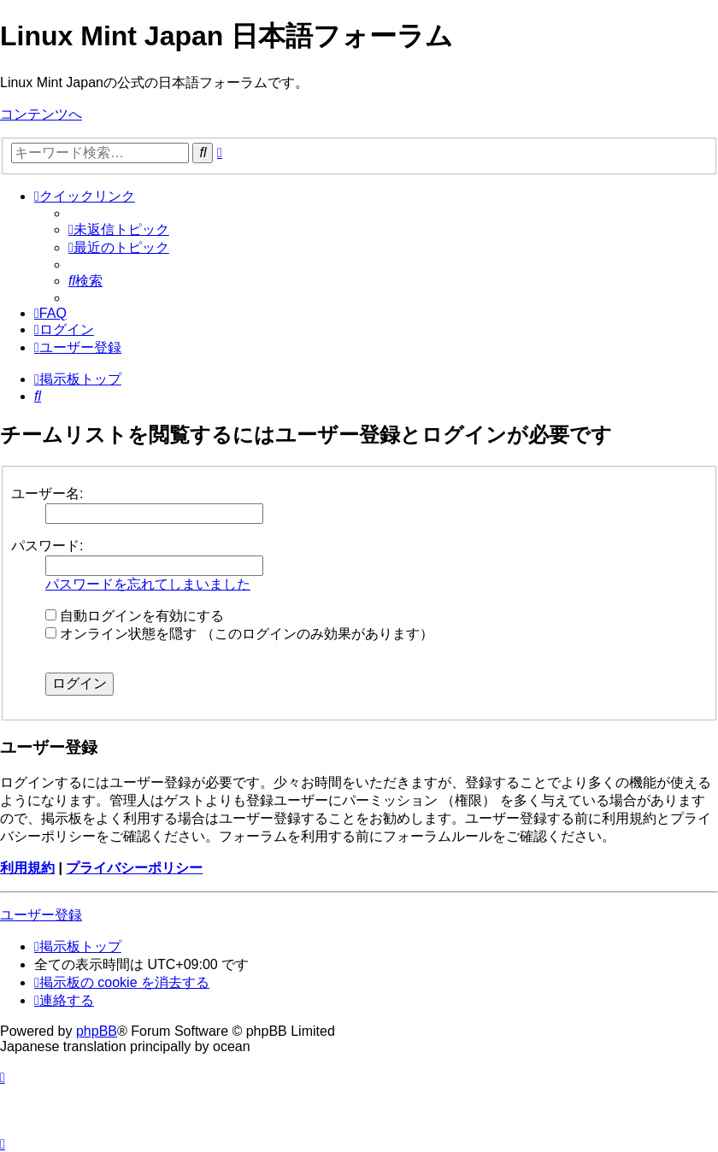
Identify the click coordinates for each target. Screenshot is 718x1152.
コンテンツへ (41, 114)
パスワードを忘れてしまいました (147, 584)
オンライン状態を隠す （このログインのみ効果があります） (239, 633)
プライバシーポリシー (134, 868)
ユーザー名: (47, 493)
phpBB (96, 1031)
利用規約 (27, 868)
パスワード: (47, 545)
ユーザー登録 (41, 915)
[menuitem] (118, 229)
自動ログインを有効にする (134, 615)
